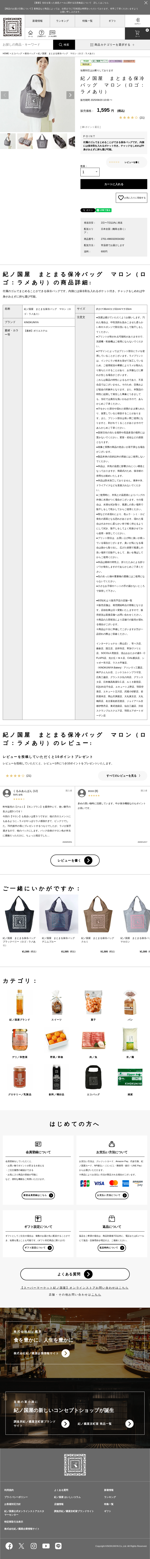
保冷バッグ (30, 53)
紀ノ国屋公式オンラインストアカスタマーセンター (24, 1513)
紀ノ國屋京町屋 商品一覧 (95, 1423)
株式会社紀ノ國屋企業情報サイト (36, 1353)
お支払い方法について (109, 1195)
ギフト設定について (35, 1247)
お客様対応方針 (12, 1504)
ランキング (62, 21)
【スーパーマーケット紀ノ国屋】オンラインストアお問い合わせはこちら (74, 1287)
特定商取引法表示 (13, 1521)
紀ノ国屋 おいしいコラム (67, 1497)
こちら (96, 1294)
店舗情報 (58, 1504)
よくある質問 (69, 1274)
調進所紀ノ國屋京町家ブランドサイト (35, 1423)
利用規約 (9, 1490)
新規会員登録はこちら (35, 1195)
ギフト (112, 21)
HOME (6, 53)
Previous (5, 95)
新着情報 (37, 21)
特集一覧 (87, 21)
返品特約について (108, 1247)
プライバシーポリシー (16, 1497)
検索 (66, 44)
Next (70, 95)
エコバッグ (16, 53)
